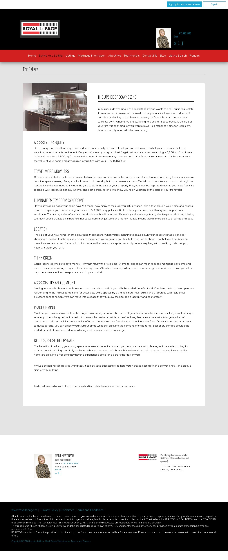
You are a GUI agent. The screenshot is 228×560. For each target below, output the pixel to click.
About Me (114, 56)
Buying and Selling (51, 56)
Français (194, 56)
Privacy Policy (49, 510)
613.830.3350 (185, 33)
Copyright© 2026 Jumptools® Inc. (28, 541)
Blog (163, 56)
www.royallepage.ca (24, 510)
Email (176, 36)
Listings (70, 56)
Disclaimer (67, 510)
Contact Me (149, 56)
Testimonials (132, 56)
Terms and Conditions (90, 510)
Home (32, 56)
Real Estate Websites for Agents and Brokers (68, 541)
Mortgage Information (91, 56)
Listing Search (178, 56)
